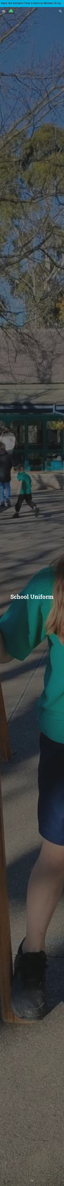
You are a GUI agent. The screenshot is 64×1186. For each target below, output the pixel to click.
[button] (3, 11)
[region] (32, 3)
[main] (32, 596)
